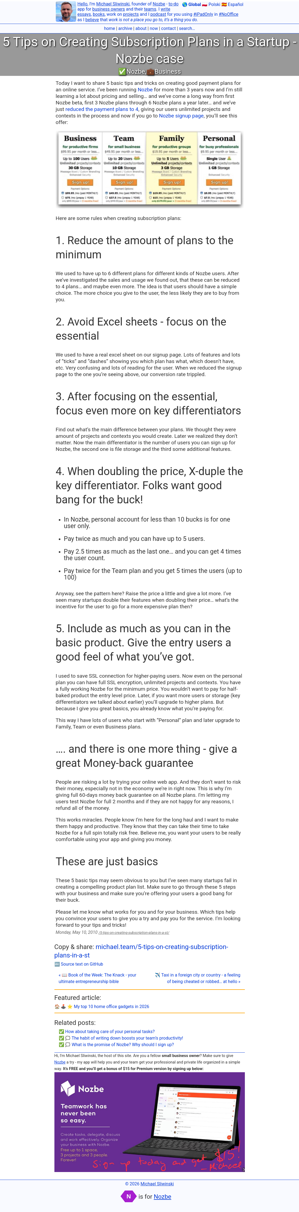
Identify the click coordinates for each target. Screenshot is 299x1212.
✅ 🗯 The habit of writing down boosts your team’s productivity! (121, 1038)
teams (150, 9)
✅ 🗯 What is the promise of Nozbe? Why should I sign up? (116, 1044)
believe (92, 19)
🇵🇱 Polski (211, 4)
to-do (173, 4)
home (109, 28)
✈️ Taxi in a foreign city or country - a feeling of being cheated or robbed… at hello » (197, 978)
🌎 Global (191, 4)
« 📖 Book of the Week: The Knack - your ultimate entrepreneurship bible (97, 978)
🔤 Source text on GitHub (78, 964)
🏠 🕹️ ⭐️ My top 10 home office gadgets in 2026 (101, 1006)
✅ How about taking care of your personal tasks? (107, 1031)
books (99, 14)
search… (187, 28)
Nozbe (159, 4)
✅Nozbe (131, 71)
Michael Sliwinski (113, 4)
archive (125, 28)
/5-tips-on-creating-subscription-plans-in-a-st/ (133, 933)
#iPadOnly (203, 14)
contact (168, 28)
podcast (158, 14)
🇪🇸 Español (232, 4)
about (141, 28)
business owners (108, 9)
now (154, 28)
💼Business (163, 71)
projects (131, 14)
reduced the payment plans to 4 (102, 109)
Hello (83, 4)
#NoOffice (228, 14)
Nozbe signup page (181, 116)
